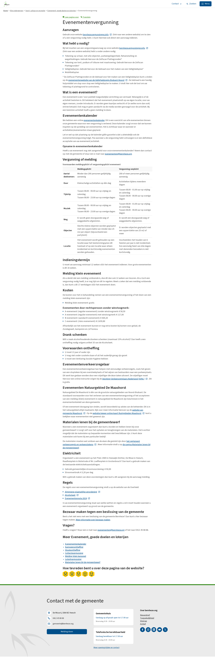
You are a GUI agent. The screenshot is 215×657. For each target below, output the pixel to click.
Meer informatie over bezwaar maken (93, 520)
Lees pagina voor (71, 17)
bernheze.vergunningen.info (97, 35)
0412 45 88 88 (58, 618)
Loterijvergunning (73, 559)
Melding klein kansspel (75, 556)
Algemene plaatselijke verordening (82, 492)
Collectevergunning (74, 553)
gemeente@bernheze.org (63, 624)
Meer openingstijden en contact (106, 648)
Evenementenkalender (75, 544)
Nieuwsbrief (145, 615)
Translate (85, 17)
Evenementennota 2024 (77, 498)
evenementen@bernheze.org (118, 154)
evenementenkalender (94, 120)
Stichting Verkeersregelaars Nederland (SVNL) (125, 379)
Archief (143, 624)
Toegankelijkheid (147, 618)
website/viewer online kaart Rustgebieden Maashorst (119, 413)
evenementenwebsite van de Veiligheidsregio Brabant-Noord (98, 80)
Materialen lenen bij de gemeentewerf (82, 562)
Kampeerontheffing (74, 547)
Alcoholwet (72, 495)
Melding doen (67, 632)
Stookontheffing (72, 550)
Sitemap (143, 621)
